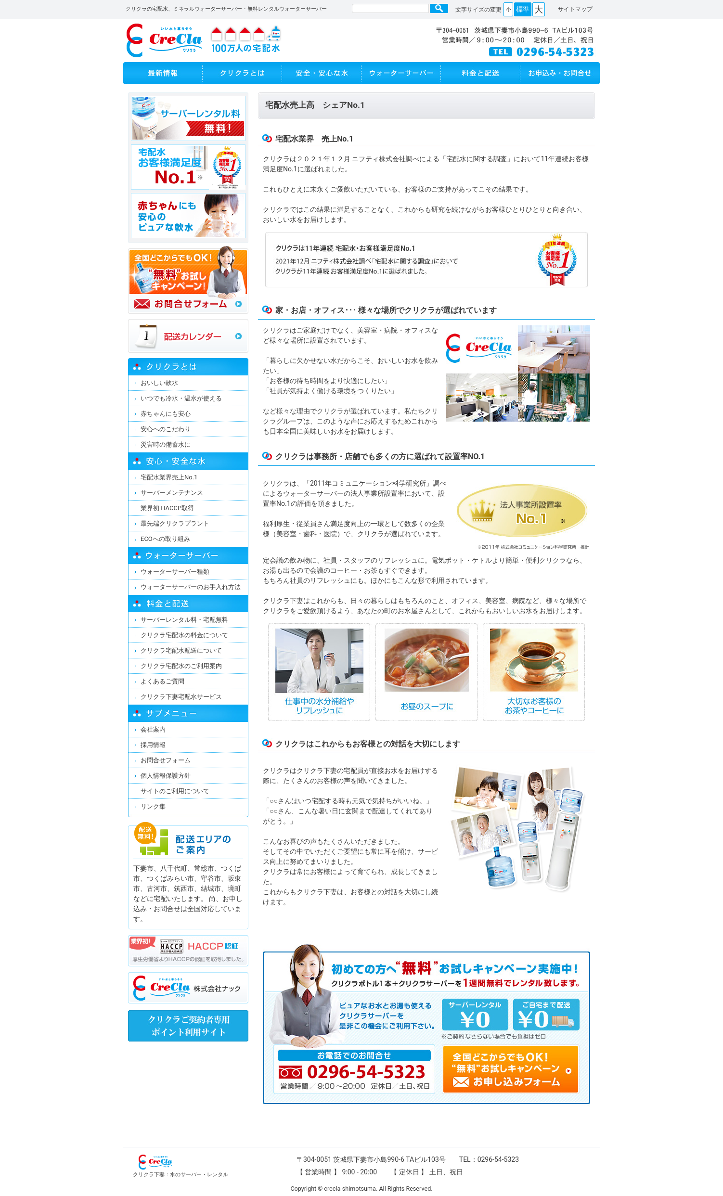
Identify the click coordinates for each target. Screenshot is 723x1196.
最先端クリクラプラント (175, 523)
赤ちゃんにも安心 (166, 413)
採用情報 (153, 744)
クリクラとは (242, 73)
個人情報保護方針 (166, 775)
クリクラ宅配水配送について (181, 650)
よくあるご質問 (162, 681)
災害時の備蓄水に (166, 444)
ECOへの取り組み (165, 538)
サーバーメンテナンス (172, 492)
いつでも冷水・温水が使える (181, 398)
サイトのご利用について (175, 791)
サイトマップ (575, 9)
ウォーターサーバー (401, 73)
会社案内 (153, 729)
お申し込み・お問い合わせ (560, 73)
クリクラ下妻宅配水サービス (181, 696)
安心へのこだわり (166, 429)
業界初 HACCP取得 (167, 508)
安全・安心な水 (322, 73)
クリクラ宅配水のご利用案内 (181, 665)
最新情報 (163, 73)
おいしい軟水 (159, 382)
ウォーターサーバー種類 (175, 571)
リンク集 (153, 806)
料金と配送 (480, 73)
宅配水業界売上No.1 (169, 477)
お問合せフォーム (166, 760)
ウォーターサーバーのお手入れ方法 (191, 587)
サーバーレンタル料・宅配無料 (184, 619)
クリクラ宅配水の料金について (184, 635)
